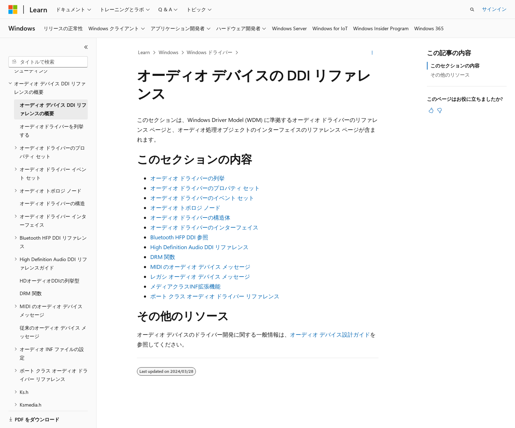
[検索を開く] (472, 9)
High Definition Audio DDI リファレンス (199, 247)
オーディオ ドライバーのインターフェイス (204, 227)
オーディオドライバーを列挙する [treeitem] (52, 106)
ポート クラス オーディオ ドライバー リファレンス (214, 296)
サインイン (494, 9)
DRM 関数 (162, 256)
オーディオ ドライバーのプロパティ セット (205, 188)
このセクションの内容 (455, 65)
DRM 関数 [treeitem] (31, 269)
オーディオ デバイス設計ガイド (330, 334)
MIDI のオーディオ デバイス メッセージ (200, 266)
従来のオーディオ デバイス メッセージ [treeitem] (53, 308)
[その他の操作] (372, 52)
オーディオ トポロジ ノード (185, 207)
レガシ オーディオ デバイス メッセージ (200, 276)
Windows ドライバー (209, 52)
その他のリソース (450, 74)
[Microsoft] (13, 9)
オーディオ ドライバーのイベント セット (202, 197)
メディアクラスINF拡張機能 (185, 286)
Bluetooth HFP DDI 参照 (179, 237)
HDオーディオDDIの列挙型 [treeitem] (49, 256)
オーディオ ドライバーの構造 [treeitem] (52, 179)
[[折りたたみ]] (86, 47)
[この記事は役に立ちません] (439, 110)
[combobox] (48, 61)
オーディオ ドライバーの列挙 (187, 178)
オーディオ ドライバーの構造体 (190, 217)
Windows (168, 52)
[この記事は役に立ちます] (431, 110)
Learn (144, 52)
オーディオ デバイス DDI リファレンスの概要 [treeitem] (53, 85)
